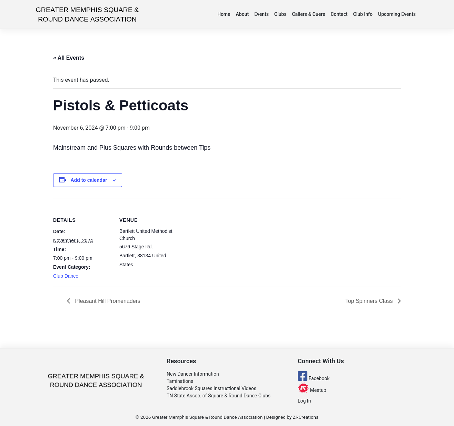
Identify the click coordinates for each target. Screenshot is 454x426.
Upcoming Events (397, 14)
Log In (304, 401)
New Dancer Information (193, 374)
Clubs (280, 14)
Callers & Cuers (308, 14)
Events (261, 14)
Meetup (312, 390)
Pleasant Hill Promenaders (106, 301)
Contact (338, 14)
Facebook (313, 378)
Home (223, 14)
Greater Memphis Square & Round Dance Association (207, 417)
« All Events (68, 58)
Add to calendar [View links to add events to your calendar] (89, 180)
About (242, 14)
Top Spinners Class (369, 301)
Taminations (180, 381)
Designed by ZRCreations (292, 417)
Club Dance (65, 276)
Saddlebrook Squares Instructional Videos (211, 388)
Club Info (363, 14)
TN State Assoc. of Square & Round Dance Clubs (218, 395)
